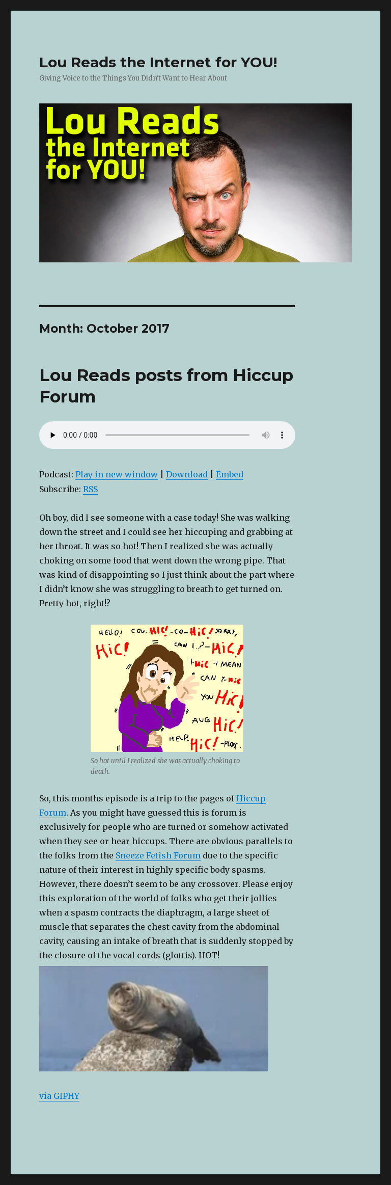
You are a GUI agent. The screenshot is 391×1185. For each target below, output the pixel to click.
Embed (229, 474)
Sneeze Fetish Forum (158, 855)
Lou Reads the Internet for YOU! (158, 62)
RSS (90, 489)
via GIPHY (59, 1096)
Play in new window (116, 474)
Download (187, 474)
